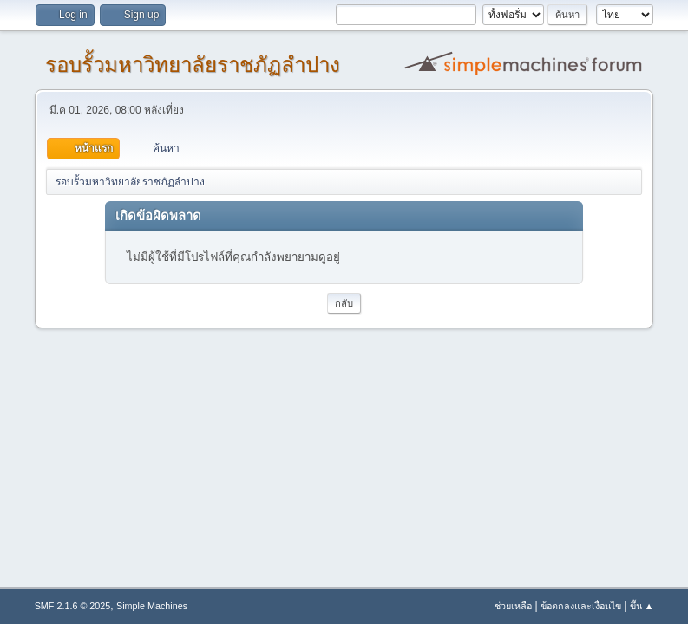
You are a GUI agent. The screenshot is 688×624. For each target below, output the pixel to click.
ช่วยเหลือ (513, 606)
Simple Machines (151, 606)
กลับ (344, 303)
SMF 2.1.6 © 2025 (73, 606)
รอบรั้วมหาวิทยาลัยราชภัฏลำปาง (192, 64)
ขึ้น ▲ (642, 606)
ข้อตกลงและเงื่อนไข (581, 606)
